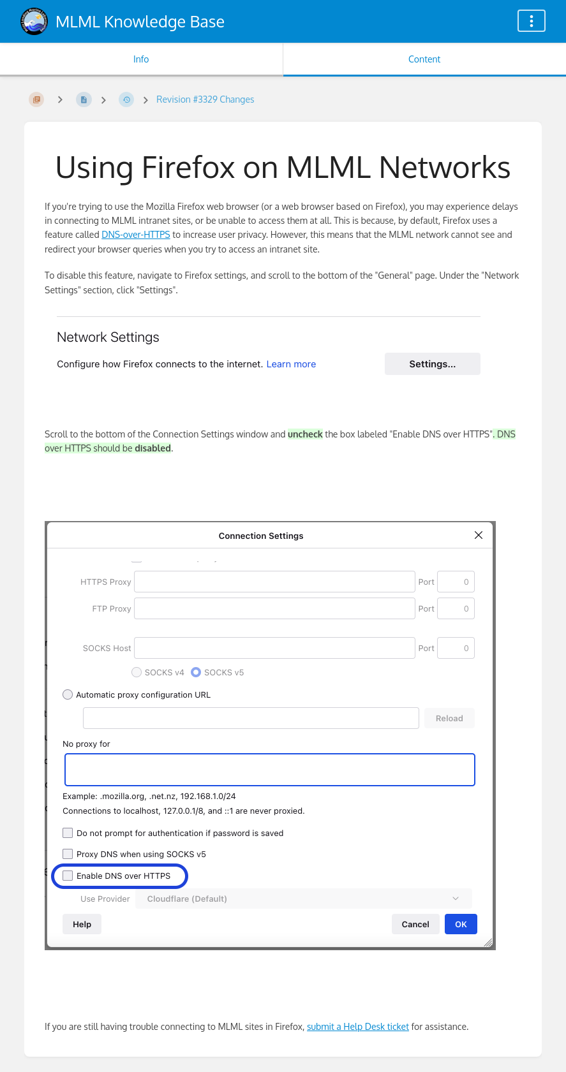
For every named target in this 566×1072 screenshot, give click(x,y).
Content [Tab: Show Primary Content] (424, 59)
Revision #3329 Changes (205, 99)
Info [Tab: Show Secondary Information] (141, 59)
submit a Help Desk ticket (358, 1026)
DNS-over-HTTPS (135, 234)
